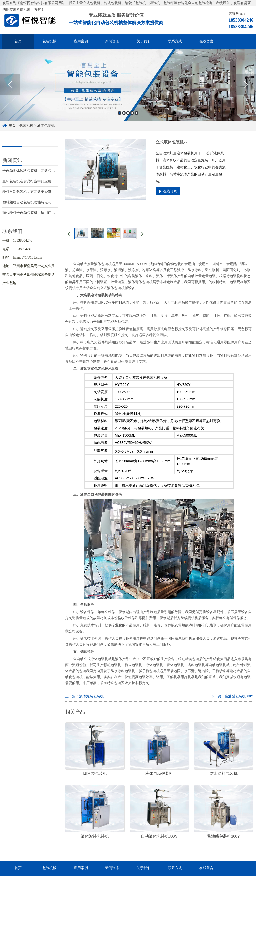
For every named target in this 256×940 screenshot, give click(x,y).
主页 (12, 125)
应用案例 (81, 41)
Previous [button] (10, 84)
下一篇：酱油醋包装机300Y (232, 696)
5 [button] (137, 113)
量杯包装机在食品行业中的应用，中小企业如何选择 (42, 181)
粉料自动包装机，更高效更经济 (27, 192)
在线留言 (207, 41)
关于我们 (144, 41)
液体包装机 (46, 125)
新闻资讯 (112, 41)
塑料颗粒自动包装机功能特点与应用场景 (34, 202)
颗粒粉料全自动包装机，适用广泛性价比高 (35, 213)
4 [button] (132, 113)
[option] (128, 85)
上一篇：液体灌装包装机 (84, 696)
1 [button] (119, 113)
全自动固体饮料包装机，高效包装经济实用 (35, 171)
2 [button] (124, 113)
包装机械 (49, 41)
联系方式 (175, 41)
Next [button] (246, 84)
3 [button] (128, 113)
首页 (18, 41)
